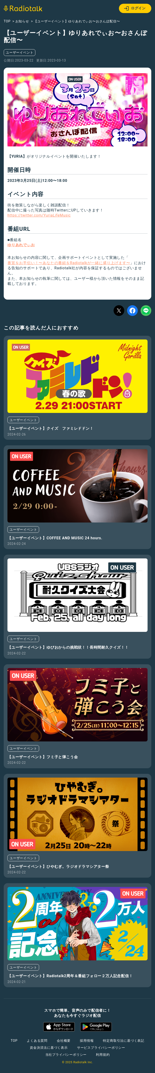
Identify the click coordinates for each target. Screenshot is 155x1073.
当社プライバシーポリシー (66, 1054)
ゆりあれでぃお (21, 245)
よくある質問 (37, 1040)
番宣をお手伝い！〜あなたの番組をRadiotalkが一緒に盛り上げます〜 (68, 263)
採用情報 (87, 1040)
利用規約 (103, 1054)
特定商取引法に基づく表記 (123, 1040)
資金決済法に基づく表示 (49, 1047)
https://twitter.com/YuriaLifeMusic (39, 215)
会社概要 (64, 1040)
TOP (14, 1040)
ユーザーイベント (19, 52)
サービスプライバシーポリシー (101, 1047)
